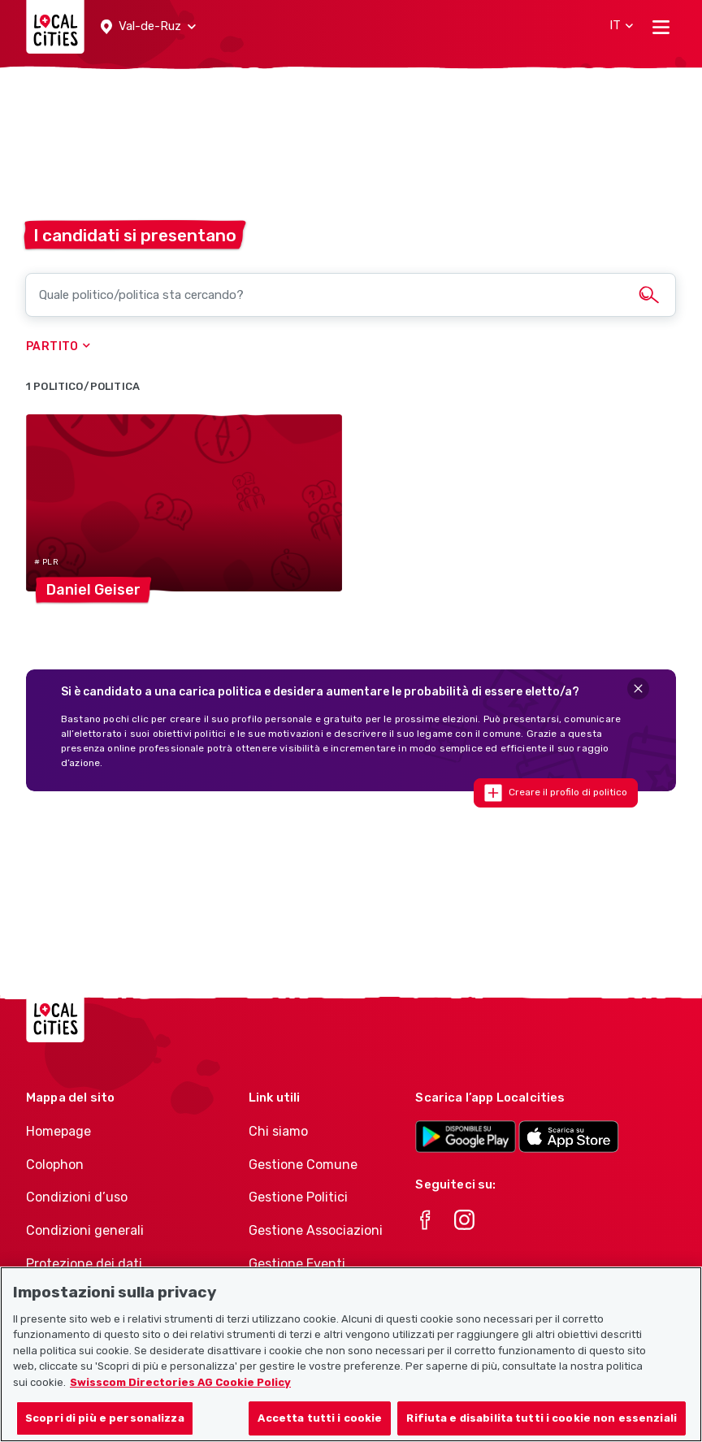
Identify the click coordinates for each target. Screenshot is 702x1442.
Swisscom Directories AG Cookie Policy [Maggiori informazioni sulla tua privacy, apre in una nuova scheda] (180, 1389)
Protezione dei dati (84, 1263)
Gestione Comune (303, 1164)
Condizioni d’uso (77, 1197)
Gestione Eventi (297, 1263)
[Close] (638, 688)
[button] (148, 27)
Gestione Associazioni (316, 1230)
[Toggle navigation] (661, 26)
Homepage (58, 1131)
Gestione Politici (298, 1197)
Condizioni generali (85, 1230)
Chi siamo (278, 1131)
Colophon (55, 1164)
